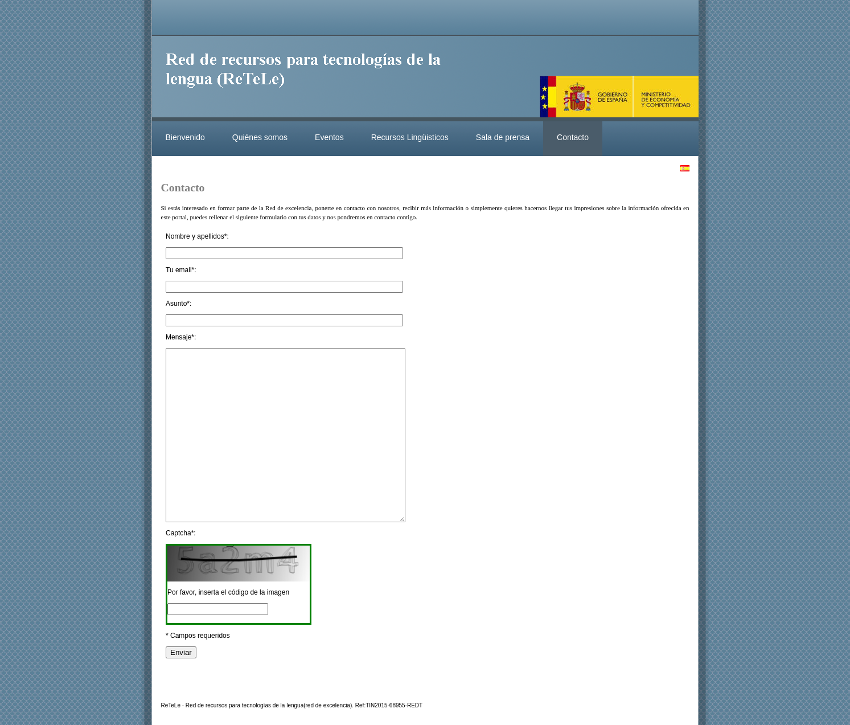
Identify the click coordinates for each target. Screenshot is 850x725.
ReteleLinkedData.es (308, 78)
